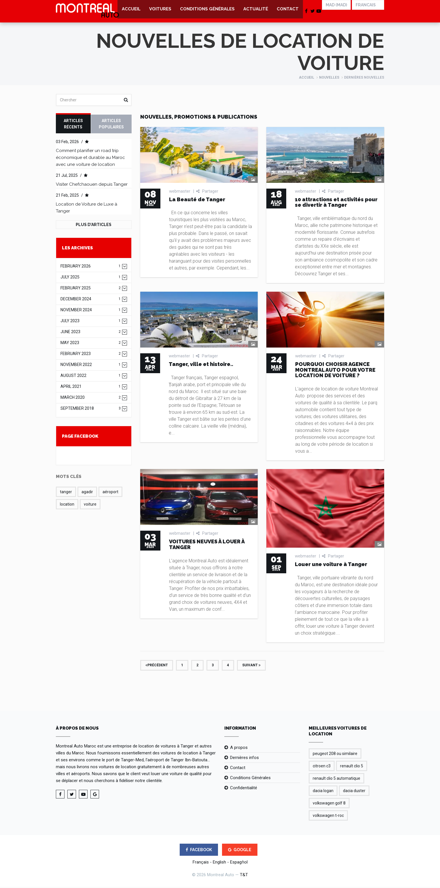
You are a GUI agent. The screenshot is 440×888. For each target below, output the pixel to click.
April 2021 (90, 388)
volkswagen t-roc (328, 816)
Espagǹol (239, 863)
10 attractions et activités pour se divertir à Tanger (336, 203)
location (67, 505)
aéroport (110, 493)
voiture (90, 505)
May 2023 (90, 344)
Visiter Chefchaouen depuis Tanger (92, 185)
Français (201, 863)
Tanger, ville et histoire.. (201, 365)
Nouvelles (329, 79)
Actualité (255, 11)
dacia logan (323, 792)
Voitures (160, 11)
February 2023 (90, 355)
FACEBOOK (199, 851)
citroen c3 (322, 767)
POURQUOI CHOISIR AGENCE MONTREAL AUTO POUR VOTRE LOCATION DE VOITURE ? (335, 371)
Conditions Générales (207, 11)
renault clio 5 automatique (336, 779)
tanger (66, 493)
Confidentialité (243, 789)
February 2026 (90, 267)
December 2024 (90, 300)
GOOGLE (239, 851)
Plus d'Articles (93, 225)
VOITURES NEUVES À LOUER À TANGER (206, 545)
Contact (288, 11)
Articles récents (73, 124)
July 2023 (90, 322)
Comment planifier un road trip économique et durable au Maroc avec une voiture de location (90, 158)
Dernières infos (244, 758)
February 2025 (90, 289)
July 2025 (90, 278)
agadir (87, 493)
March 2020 (90, 398)
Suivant (251, 666)
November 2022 (90, 366)
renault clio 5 (351, 767)
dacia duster (354, 792)
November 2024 (90, 311)
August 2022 (90, 377)
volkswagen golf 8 (329, 804)
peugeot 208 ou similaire (335, 754)
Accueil (131, 11)
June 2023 (90, 333)
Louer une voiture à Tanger (331, 565)
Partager (207, 192)
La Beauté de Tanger (197, 200)
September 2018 (90, 409)
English (219, 863)
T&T (244, 875)
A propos (239, 748)
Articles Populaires (111, 124)
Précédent (156, 666)
